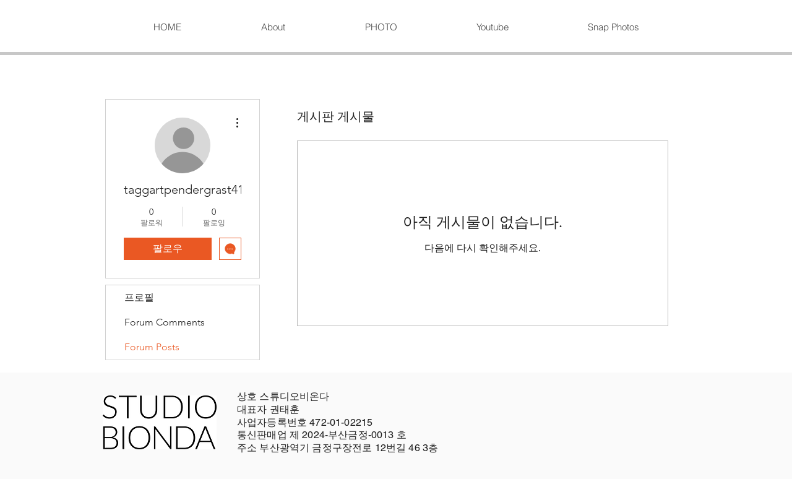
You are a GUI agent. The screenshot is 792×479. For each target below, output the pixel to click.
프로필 (139, 297)
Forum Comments (164, 322)
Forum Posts (151, 347)
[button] (380, 27)
